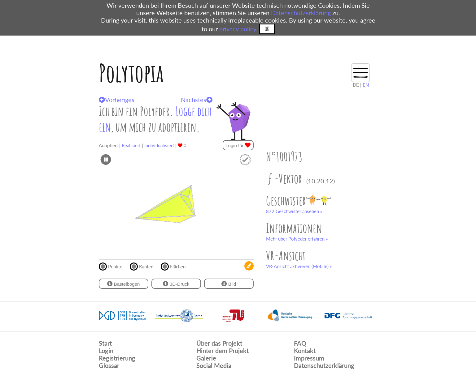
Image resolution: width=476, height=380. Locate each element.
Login (106, 350)
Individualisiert (159, 145)
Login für (238, 145)
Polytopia (131, 72)
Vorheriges (116, 99)
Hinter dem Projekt (222, 350)
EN (366, 85)
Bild (228, 284)
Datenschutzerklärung (301, 12)
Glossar (109, 365)
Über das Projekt (219, 343)
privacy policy (237, 28)
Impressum (309, 358)
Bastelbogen (123, 284)
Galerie (206, 358)
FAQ (300, 343)
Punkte (113, 266)
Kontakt (305, 350)
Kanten (144, 266)
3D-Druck (176, 284)
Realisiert (131, 145)
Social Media (213, 365)
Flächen (176, 266)
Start (105, 343)
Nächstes (196, 99)
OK (267, 29)
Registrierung (117, 358)
